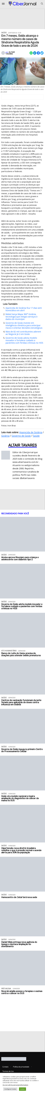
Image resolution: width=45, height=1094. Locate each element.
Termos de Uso (8, 1071)
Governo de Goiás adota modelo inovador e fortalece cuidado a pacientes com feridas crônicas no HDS (24, 340)
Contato (5, 1067)
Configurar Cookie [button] (10, 1089)
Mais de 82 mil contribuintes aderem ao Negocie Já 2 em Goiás (23, 332)
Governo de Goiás (21, 435)
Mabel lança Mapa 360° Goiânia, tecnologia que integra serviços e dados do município (21, 316)
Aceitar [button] (22, 1089)
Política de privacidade (21, 1067)
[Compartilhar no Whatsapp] (31, 53)
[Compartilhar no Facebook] (38, 53)
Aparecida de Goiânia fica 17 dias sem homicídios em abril (24, 309)
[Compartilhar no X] (42, 53)
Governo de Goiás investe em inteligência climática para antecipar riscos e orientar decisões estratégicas (24, 325)
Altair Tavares (10, 53)
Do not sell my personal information (15, 1085)
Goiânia (5, 435)
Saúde (36, 435)
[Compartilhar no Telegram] (34, 53)
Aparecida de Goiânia (30, 432)
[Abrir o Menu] (3, 3)
